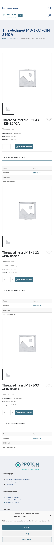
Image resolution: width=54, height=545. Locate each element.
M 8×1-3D (37, 173)
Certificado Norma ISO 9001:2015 (18, 479)
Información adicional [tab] (15, 158)
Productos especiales (13, 482)
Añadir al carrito (25, 147)
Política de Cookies (12, 497)
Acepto (27, 527)
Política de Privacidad (13, 500)
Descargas (9, 484)
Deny (27, 533)
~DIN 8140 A (13, 139)
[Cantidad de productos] (8, 146)
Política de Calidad (12, 502)
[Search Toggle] (50, 8)
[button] (50, 515)
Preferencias (27, 539)
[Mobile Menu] (20, 15)
